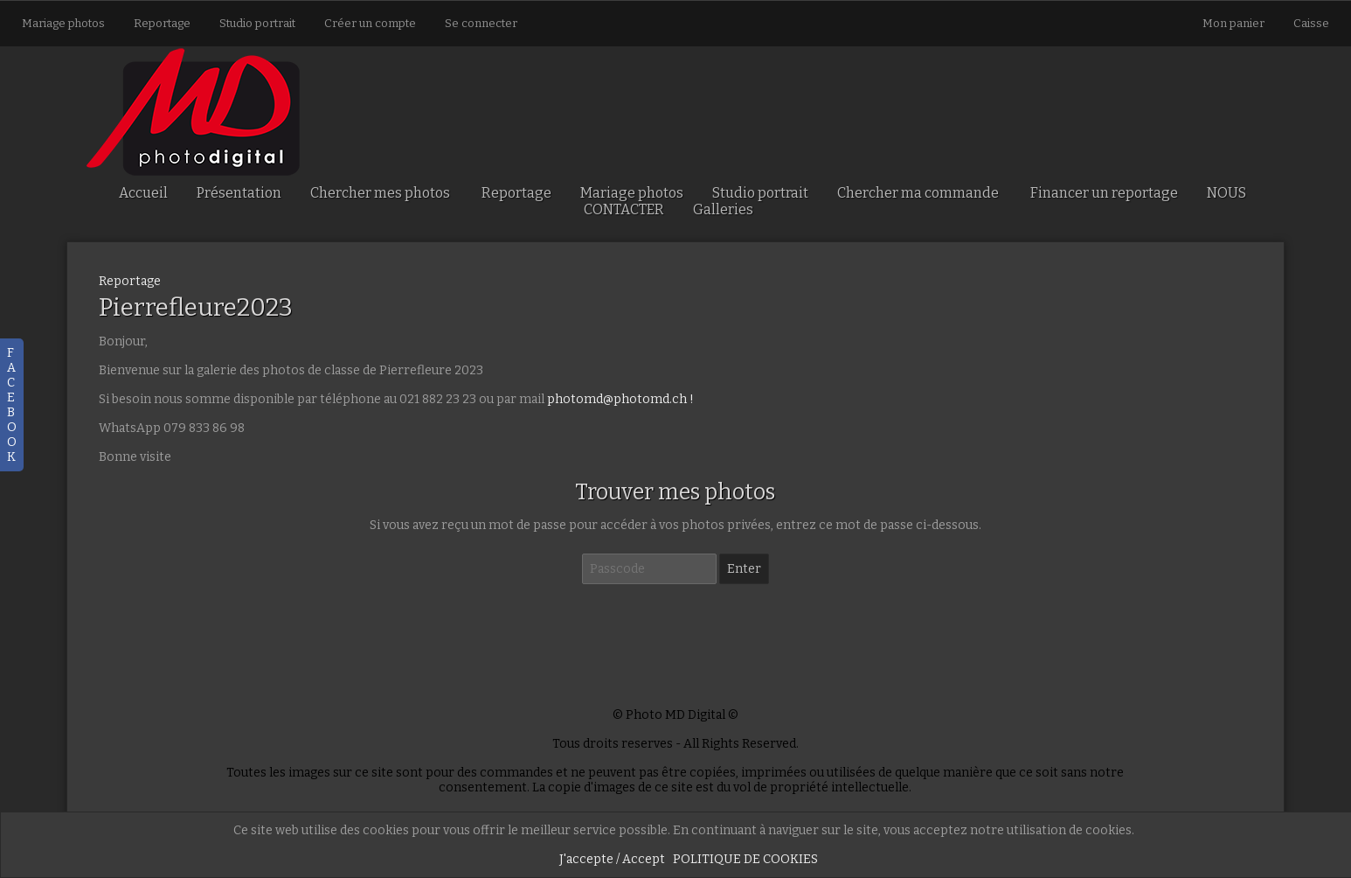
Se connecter (481, 23)
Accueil (143, 193)
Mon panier (1234, 23)
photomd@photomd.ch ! (620, 399)
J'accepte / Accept (612, 859)
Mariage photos (63, 23)
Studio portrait (257, 23)
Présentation (239, 193)
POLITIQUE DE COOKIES (745, 859)
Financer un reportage (1104, 193)
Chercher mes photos (380, 193)
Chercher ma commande (918, 193)
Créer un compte (370, 23)
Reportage (162, 23)
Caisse (1311, 23)
